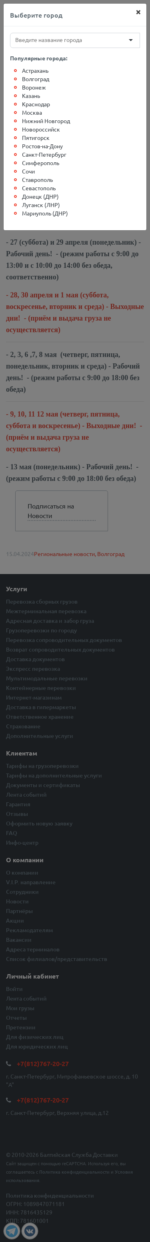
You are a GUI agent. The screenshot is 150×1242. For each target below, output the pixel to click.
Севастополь (39, 187)
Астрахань (35, 70)
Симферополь (40, 162)
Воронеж (34, 87)
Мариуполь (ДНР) (45, 213)
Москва (32, 112)
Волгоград (35, 78)
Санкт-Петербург (44, 154)
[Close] (138, 12)
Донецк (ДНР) (40, 196)
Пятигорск (36, 137)
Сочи (28, 171)
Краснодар (36, 104)
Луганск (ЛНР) (41, 204)
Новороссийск (41, 129)
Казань (31, 95)
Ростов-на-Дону (42, 146)
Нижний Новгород (46, 120)
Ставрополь (37, 179)
